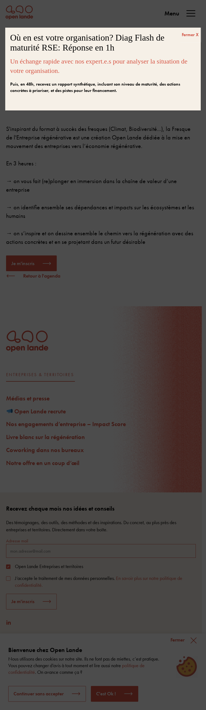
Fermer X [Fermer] (190, 35)
